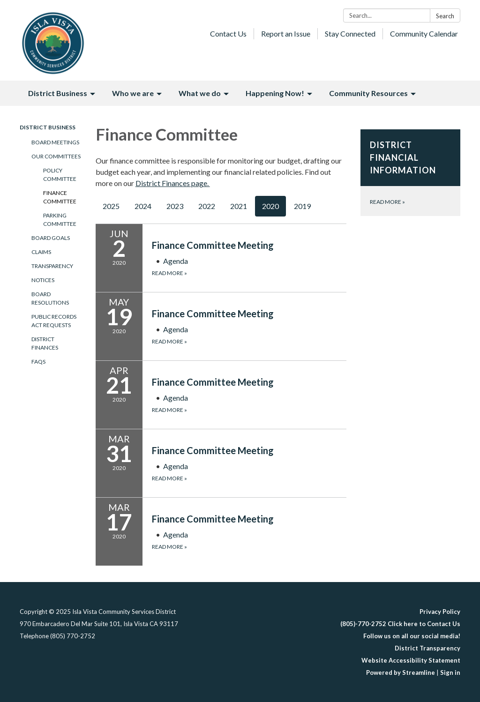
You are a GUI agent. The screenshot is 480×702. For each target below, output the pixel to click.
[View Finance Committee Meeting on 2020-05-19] (249, 313)
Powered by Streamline (400, 672)
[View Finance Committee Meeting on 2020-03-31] (249, 450)
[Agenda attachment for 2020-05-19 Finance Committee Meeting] (175, 329)
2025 (111, 206)
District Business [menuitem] (57, 93)
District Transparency (427, 648)
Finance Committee (59, 197)
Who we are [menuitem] (133, 93)
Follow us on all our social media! (411, 636)
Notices (42, 280)
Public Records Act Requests (53, 321)
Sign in (450, 672)
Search (445, 16)
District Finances (44, 343)
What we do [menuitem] (200, 93)
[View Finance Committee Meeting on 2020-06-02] (249, 245)
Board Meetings (55, 142)
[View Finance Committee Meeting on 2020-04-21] (249, 382)
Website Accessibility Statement (410, 660)
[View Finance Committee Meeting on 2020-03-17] (249, 519)
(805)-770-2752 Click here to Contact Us (400, 623)
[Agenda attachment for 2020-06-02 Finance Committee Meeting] (175, 260)
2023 (174, 206)
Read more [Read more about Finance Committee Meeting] (169, 272)
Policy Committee (59, 174)
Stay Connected (350, 33)
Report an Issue (285, 33)
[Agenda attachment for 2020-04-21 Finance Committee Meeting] (175, 397)
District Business (47, 127)
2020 (270, 206)
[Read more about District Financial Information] (410, 172)
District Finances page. (172, 183)
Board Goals (50, 237)
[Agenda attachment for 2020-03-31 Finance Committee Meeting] (175, 466)
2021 (238, 206)
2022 (206, 206)
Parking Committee (59, 219)
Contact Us (228, 33)
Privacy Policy (440, 611)
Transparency (52, 265)
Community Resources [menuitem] (368, 93)
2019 (302, 206)
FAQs (38, 361)
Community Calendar (424, 33)
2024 (143, 206)
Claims (41, 251)
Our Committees (56, 156)
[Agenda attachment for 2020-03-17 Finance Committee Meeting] (175, 534)
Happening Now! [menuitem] (275, 93)
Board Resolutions (50, 298)
